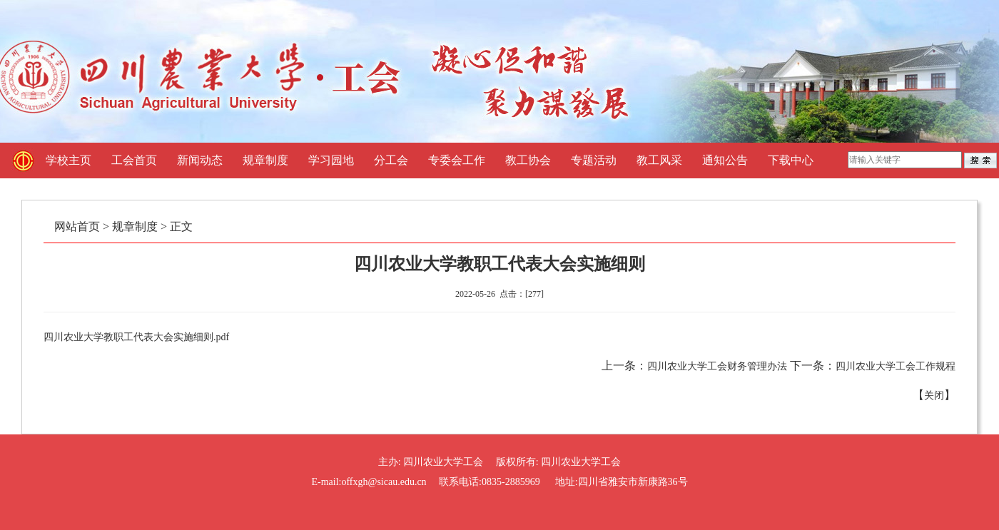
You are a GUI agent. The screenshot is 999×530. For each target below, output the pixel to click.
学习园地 (331, 160)
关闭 (934, 395)
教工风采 (659, 160)
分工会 (391, 160)
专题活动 (594, 160)
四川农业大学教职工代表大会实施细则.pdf (136, 337)
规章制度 (265, 160)
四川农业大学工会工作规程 (895, 366)
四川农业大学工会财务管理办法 (717, 366)
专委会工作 (456, 160)
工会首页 (134, 160)
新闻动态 (200, 160)
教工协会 (528, 160)
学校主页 (68, 160)
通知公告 (725, 160)
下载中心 (790, 160)
